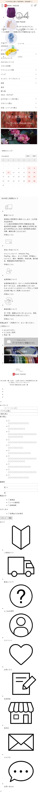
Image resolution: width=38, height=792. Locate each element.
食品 (2, 87)
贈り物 (3, 91)
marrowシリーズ (7, 62)
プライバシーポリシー (23, 382)
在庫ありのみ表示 (16, 513)
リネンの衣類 (6, 66)
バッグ (3, 74)
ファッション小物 (7, 70)
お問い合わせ (20, 380)
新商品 (12, 500)
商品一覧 (7, 335)
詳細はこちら (9, 235)
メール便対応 (15, 502)
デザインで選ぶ (6, 103)
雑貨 (2, 83)
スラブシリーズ (6, 58)
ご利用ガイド (5, 326)
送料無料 (13, 505)
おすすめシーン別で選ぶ (10, 99)
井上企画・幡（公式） (8, 380)
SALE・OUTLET (7, 95)
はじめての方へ (9, 330)
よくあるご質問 (9, 332)
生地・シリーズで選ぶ (9, 108)
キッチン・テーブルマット (10, 79)
